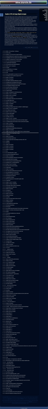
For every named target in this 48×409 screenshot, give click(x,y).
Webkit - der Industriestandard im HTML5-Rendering (14, 383)
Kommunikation (14, 398)
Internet (9, 398)
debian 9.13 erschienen (9, 149)
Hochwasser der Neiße (9, 348)
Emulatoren (21, 396)
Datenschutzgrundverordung (10, 216)
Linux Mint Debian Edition (10, 353)
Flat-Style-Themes (9, 240)
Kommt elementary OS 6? (10, 124)
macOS (22, 403)
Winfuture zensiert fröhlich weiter (11, 334)
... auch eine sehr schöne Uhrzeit (11, 285)
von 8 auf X (8, 247)
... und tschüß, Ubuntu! (9, 362)
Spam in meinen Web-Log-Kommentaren (12, 258)
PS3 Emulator (8, 206)
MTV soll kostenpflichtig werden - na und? (12, 373)
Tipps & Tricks (45, 14)
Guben (4, 398)
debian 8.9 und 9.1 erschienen (10, 254)
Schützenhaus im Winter (10, 276)
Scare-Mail (8, 196)
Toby (7, 357)
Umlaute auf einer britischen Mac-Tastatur (12, 227)
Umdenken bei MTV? (9, 201)
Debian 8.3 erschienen (9, 303)
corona (27, 401)
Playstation (21, 400)
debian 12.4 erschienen (9, 96)
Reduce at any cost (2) (9, 193)
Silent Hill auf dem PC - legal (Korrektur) (12, 273)
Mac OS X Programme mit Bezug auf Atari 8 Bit (13, 393)
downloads (46, 15)
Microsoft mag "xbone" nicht (10, 337)
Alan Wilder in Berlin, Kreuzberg (11, 342)
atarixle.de (20, 401)
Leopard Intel (8, 180)
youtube (24, 403)
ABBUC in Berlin (45, 10)
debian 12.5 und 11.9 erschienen (11, 95)
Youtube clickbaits (9, 90)
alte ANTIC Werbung (9, 283)
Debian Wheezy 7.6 (9, 322)
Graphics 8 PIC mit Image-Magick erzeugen (13, 132)
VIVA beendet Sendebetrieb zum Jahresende (13, 213)
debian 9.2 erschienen (9, 244)
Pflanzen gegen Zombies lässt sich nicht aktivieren (14, 98)
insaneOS (7, 67)
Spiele (37, 400)
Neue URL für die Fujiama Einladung (11, 165)
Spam (35, 400)
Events (46, 16)
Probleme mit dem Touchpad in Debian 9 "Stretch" (14, 239)
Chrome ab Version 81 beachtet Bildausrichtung (13, 160)
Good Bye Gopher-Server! (10, 100)
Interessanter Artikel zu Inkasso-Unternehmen (13, 185)
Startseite (46, 9)
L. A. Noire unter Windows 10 (10, 301)
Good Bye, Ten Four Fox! (10, 116)
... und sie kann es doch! (10, 370)
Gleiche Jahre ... (8, 52)
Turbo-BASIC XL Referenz (10, 177)
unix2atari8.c (8, 134)
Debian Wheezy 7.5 (9, 327)
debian (30, 401)
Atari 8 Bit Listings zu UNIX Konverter (12, 87)
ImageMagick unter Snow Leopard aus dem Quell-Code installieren (16, 57)
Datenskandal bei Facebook (10, 222)
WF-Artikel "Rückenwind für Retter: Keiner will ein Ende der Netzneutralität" (17, 229)
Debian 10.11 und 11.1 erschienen (11, 118)
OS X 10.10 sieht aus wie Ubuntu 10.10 (12, 324)
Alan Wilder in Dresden (9, 371)
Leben (18, 398)
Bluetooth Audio (8, 321)
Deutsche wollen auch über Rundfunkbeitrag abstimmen (15, 226)
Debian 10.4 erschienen (10, 155)
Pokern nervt (8, 388)
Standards (46, 17)
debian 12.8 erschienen (9, 78)
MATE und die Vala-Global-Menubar (11, 88)
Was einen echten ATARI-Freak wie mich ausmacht (14, 170)
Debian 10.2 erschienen (10, 168)
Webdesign (16, 401)
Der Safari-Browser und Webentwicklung (12, 378)
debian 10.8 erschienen (9, 144)
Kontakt (46, 20)
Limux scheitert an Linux (10, 275)
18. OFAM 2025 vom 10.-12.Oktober (11, 69)
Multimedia (31, 398)
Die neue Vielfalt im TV (9, 286)
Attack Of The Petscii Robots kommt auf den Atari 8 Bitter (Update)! (16, 119)
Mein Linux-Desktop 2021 (10, 126)
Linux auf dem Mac (9, 299)
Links (47, 18)
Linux (21, 398)
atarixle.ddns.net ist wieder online (11, 186)
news (47, 12)
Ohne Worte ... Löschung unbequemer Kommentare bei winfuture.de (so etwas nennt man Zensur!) (21, 345)
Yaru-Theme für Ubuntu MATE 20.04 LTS (12, 154)
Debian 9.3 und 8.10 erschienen (11, 234)
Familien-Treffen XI (9, 314)
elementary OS (34, 401)
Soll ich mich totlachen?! (10, 250)
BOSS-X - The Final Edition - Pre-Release (12, 51)
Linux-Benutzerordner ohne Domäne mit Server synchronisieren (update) (17, 121)
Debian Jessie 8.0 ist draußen (10, 311)
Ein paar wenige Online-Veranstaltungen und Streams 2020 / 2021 (16, 139)
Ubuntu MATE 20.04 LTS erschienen (11, 159)
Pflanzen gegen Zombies (15, 400)
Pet (9, 400)
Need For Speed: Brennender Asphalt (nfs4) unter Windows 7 (15, 376)
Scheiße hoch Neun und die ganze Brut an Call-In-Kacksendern (16, 375)
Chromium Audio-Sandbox (10, 113)
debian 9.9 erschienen (9, 188)
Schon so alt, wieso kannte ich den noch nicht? (13, 198)
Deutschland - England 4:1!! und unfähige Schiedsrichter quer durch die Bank (18, 380)
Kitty (7, 150)
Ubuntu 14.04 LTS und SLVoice (11, 326)
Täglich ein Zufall (9, 347)
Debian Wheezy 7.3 (9, 330)
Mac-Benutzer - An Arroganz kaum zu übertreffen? (14, 358)
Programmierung (35, 47)
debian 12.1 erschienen (9, 103)
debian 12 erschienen (9, 105)
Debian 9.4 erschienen (9, 224)
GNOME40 (7, 141)
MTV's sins (8, 214)
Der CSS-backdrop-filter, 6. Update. (11, 152)
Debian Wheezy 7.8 (9, 312)
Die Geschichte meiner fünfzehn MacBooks (13, 64)
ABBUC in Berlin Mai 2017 (10, 263)
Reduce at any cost (9, 350)
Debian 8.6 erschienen (9, 291)
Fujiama (33, 396)
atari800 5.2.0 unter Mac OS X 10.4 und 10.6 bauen (14, 59)
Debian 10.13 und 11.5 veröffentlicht (11, 108)
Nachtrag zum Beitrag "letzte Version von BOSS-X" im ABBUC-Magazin (17, 106)
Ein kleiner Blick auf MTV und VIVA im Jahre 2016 (14, 304)
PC (30, 47)
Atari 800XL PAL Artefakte (10, 242)
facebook (13, 403)
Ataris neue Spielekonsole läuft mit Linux (12, 245)
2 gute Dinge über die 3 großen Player (12, 203)
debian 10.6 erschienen (9, 147)
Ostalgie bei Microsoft (9, 363)
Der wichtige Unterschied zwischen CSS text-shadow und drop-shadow (17, 208)
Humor (6, 398)
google (16, 403)
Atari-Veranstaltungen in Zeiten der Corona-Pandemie (14, 157)
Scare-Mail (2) (8, 190)
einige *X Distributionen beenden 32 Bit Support (13, 237)
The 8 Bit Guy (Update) (9, 267)
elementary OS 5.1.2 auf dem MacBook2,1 (12, 162)
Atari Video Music (9, 268)
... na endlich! (8, 257)
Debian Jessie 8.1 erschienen (10, 309)
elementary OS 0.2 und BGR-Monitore (12, 317)
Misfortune (8, 142)
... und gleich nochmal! (9, 249)
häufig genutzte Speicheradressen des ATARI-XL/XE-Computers (16, 83)
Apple (5, 396)
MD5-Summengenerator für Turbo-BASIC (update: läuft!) (15, 178)
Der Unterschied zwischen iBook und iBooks (13, 332)
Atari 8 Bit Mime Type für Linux (11, 137)
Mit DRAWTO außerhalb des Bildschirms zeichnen (14, 80)
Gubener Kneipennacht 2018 (10, 219)
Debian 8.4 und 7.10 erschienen (11, 298)
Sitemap (46, 19)
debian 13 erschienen (9, 70)
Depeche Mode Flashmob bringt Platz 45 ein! (13, 366)
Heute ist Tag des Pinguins (10, 221)
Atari (27, 47)
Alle (27, 403)
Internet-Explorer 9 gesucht (10, 365)
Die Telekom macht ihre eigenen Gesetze (12, 232)
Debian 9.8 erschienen (9, 195)
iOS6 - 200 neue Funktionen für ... (11, 355)
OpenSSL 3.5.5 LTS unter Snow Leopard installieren (14, 54)
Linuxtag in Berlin (9, 381)
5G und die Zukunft (9, 191)
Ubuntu (13, 401)
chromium (24, 401)
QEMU (33, 400)
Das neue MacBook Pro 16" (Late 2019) (12, 172)
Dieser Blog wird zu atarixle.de (11, 175)
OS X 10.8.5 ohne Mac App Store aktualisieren (13, 60)
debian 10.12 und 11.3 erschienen (11, 111)
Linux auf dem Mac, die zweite (11, 281)
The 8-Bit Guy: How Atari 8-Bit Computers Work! (13, 75)
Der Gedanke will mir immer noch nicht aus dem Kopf (14, 231)
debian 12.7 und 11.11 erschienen (11, 93)
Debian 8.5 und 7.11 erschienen (11, 294)
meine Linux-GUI (8, 288)
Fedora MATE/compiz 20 (10, 319)
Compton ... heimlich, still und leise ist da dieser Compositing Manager (17, 306)
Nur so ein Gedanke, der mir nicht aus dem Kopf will (14, 391)
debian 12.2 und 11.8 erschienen (11, 101)
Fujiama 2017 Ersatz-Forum (10, 252)
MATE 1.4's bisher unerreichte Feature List (12, 340)
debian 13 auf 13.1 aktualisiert (11, 65)
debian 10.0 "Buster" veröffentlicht (11, 183)
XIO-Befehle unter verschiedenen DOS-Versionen (13, 82)
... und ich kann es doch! (10, 368)
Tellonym (7, 255)
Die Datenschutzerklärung (10, 204)
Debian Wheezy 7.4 (9, 329)
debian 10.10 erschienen (10, 129)
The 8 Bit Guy (5, 401)
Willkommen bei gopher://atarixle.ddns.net (12, 173)
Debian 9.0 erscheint (9, 260)
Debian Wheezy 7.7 (9, 316)
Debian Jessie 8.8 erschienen (10, 265)
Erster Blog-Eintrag (9, 389)
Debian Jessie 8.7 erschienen (10, 278)
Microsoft (27, 398)
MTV (24, 398)
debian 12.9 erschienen (9, 77)
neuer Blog (8, 290)
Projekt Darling (8, 167)
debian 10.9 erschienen (9, 136)
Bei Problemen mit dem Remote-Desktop (12, 386)
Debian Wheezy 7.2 (9, 335)
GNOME (36, 396)
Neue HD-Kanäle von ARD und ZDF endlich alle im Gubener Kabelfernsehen (17, 360)
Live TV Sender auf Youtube (10, 262)
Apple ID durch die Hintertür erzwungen (12, 280)
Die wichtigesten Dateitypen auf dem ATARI (13, 85)
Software (46, 13)
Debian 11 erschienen (9, 123)
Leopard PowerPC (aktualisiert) (11, 62)
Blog (47, 11)
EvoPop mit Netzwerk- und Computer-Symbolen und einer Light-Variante (17, 293)
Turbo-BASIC (10, 401)
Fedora (31, 396)
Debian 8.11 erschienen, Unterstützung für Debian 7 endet (15, 209)
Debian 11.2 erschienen (10, 114)
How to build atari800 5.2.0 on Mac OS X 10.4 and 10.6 (14, 73)
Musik (34, 398)
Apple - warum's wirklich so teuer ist (11, 339)
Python (30, 400)
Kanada (7, 211)
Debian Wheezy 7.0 (9, 352)
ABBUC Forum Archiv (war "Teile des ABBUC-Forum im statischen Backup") (18, 131)
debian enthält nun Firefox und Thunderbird (13, 270)
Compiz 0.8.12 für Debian (10, 296)
